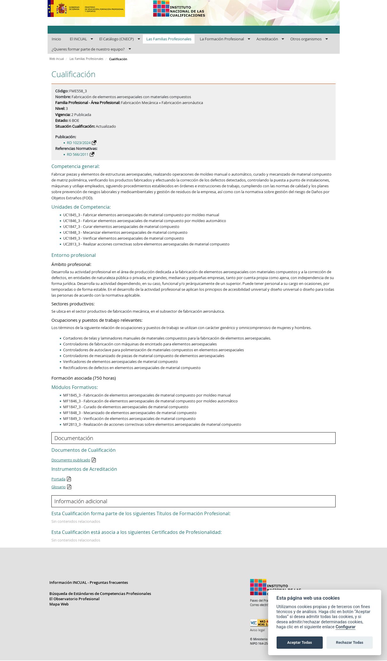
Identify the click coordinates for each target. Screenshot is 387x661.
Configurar (345, 626)
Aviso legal (257, 631)
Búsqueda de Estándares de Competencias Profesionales (100, 594)
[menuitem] (56, 39)
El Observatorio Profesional (74, 599)
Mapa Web (59, 604)
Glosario (58, 486)
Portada (58, 479)
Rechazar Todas (349, 642)
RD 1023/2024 (79, 142)
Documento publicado (70, 460)
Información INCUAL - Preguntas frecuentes (88, 583)
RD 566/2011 (77, 154)
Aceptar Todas (299, 642)
